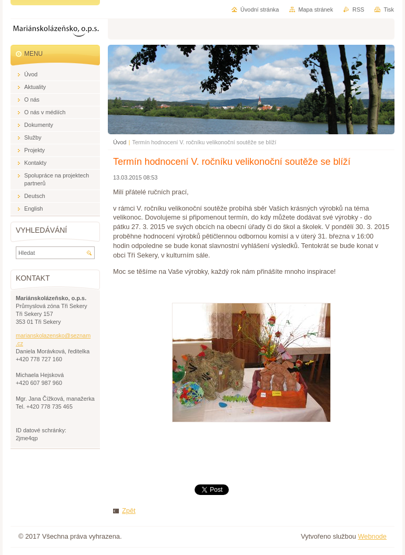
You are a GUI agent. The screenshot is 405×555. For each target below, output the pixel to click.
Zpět (129, 510)
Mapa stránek (315, 9)
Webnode (372, 536)
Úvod (119, 142)
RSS (358, 9)
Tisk (388, 9)
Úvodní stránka (259, 9)
